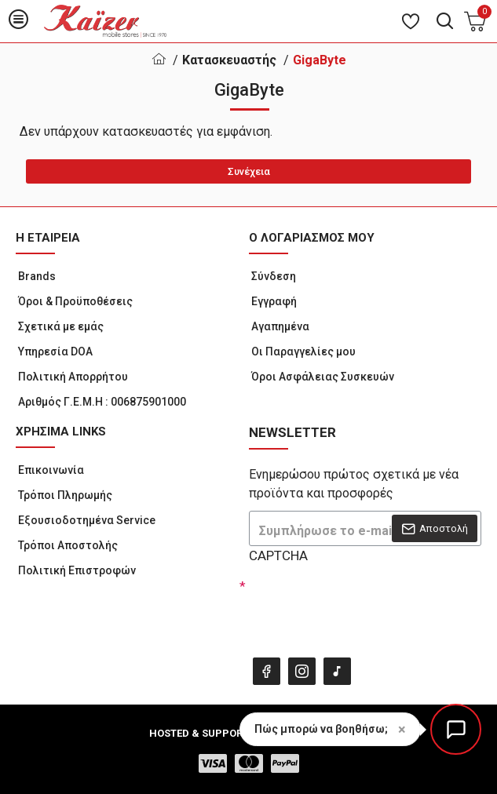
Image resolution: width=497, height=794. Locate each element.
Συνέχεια (249, 171)
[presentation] (359, 606)
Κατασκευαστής (229, 60)
